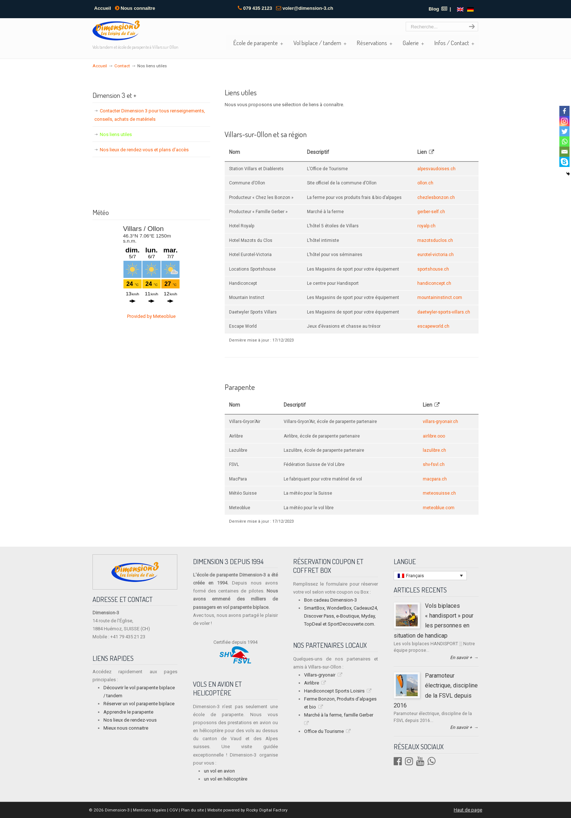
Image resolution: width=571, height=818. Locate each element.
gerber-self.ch (431, 211)
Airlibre (311, 683)
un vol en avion (219, 771)
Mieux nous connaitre (125, 728)
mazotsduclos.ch (435, 240)
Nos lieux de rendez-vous (130, 720)
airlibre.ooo (434, 436)
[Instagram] (564, 121)
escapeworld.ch (433, 326)
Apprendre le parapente (128, 712)
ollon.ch (425, 182)
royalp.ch (426, 225)
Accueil (102, 8)
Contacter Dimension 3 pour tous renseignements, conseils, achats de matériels (149, 114)
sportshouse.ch (433, 269)
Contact (122, 65)
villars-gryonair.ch (440, 421)
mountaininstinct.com (439, 297)
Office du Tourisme (324, 731)
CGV (173, 810)
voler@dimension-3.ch (308, 8)
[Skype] (564, 162)
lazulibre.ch (434, 450)
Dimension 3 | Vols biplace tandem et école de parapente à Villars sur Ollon (116, 30)
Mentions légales (149, 810)
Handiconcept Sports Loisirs (334, 691)
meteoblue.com (438, 507)
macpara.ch (435, 479)
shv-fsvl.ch (434, 464)
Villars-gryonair (319, 675)
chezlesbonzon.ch (436, 197)
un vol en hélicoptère (225, 779)
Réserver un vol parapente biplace (138, 703)
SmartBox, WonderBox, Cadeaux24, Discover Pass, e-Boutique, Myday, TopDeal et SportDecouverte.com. (341, 616)
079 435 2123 (257, 8)
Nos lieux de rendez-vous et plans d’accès (144, 149)
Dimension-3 (117, 810)
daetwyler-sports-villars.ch (443, 312)
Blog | (440, 9)
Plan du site (192, 810)
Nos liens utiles (116, 134)
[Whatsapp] (564, 141)
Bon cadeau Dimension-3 (330, 600)
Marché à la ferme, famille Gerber (338, 715)
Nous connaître (135, 8)
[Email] (564, 152)
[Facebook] (564, 111)
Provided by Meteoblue (151, 316)
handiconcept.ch (434, 283)
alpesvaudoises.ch (436, 168)
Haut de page (468, 810)
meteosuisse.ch (439, 493)
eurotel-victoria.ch (435, 254)
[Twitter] (564, 131)
